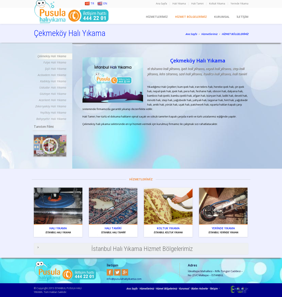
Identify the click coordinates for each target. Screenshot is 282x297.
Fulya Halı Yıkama (54, 62)
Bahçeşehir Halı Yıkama (51, 119)
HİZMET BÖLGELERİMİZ (191, 17)
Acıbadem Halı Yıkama (52, 75)
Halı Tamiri (197, 3)
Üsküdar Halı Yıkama (52, 87)
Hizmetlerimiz (209, 34)
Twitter (117, 272)
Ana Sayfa (161, 3)
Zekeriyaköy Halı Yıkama (50, 106)
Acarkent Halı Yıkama (52, 100)
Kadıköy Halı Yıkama (53, 81)
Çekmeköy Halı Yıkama (51, 56)
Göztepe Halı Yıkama (53, 94)
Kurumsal (184, 289)
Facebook (110, 272)
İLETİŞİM (242, 17)
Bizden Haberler (199, 289)
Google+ (125, 272)
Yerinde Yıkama (239, 3)
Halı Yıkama (179, 3)
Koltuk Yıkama (217, 3)
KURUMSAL (221, 17)
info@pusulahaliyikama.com (124, 279)
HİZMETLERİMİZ (157, 17)
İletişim (214, 289)
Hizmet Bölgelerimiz (166, 289)
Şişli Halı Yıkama (55, 69)
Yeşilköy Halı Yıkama (53, 112)
